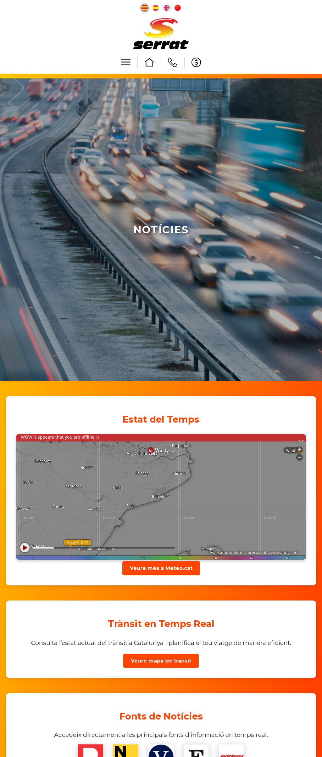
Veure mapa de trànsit (161, 661)
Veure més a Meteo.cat (161, 568)
